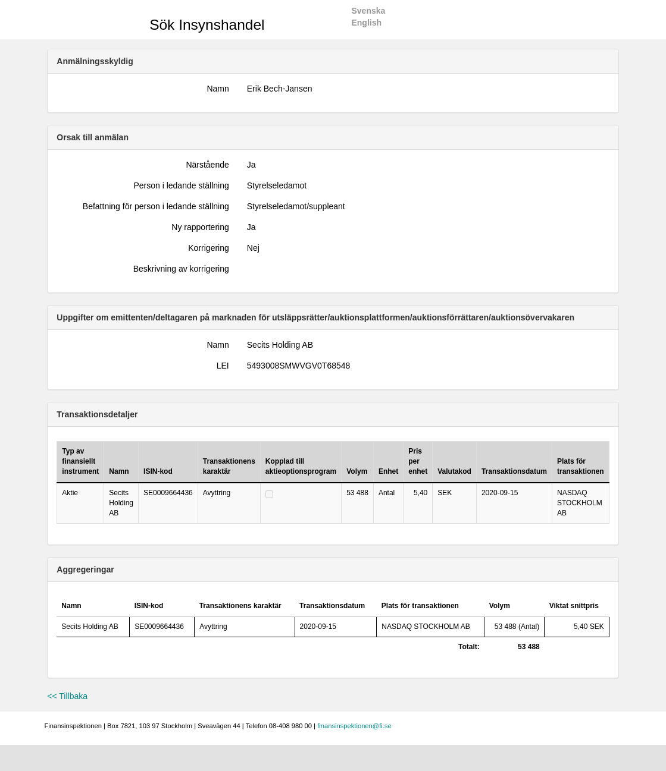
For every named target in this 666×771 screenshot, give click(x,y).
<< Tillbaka (67, 696)
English (366, 22)
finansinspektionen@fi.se (354, 725)
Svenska (368, 10)
